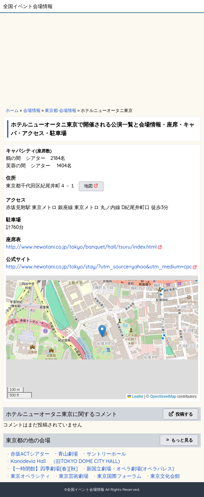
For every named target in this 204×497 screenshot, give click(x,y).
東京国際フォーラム (119, 476)
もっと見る (179, 440)
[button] (102, 331)
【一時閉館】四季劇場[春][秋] (44, 468)
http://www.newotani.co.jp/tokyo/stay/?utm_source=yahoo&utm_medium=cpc (99, 266)
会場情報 (31, 110)
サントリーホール (106, 454)
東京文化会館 (165, 476)
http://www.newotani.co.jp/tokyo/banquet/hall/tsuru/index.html (81, 247)
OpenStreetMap (163, 396)
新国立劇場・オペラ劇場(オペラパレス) (130, 468)
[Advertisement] (102, 59)
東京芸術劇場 (73, 476)
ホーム (12, 110)
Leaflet (135, 396)
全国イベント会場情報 (28, 6)
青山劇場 (68, 454)
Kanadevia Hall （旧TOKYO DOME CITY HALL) (65, 461)
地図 (88, 186)
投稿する (180, 414)
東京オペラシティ (30, 476)
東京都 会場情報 (60, 110)
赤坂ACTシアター (30, 454)
